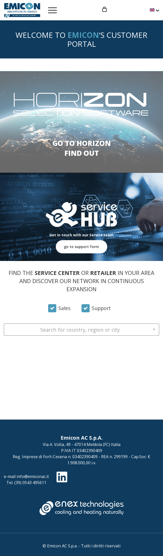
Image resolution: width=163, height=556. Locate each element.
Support (101, 308)
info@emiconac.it (33, 476)
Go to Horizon (81, 143)
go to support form (81, 246)
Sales (64, 308)
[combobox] (81, 329)
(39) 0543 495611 (30, 482)
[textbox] (81, 330)
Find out (81, 153)
